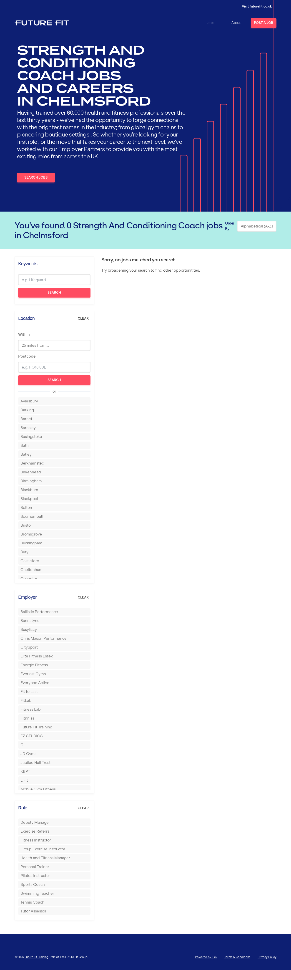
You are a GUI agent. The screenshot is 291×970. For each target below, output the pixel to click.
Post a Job (263, 23)
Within (24, 334)
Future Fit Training (36, 957)
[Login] (253, 6)
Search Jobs (36, 177)
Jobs (210, 23)
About (236, 23)
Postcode (26, 356)
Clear (83, 318)
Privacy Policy (267, 957)
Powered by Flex (206, 957)
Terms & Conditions (237, 957)
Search (54, 292)
